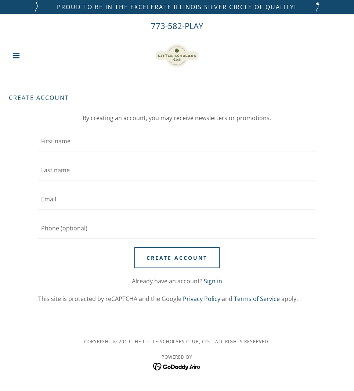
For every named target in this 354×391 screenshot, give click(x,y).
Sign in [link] (213, 281)
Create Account (177, 257)
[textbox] (176, 141)
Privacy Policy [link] (201, 299)
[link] (177, 55)
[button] (34, 55)
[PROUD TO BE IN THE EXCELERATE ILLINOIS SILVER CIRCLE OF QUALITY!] (177, 6)
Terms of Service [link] (257, 299)
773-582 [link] (166, 25)
